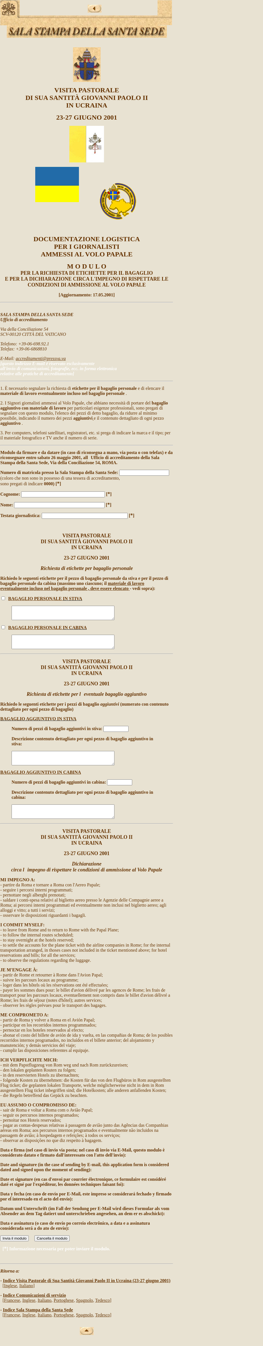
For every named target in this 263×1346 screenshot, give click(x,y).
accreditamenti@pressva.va (41, 358)
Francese (12, 1310)
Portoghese (64, 1310)
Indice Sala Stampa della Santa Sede (38, 1320)
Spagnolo (84, 1310)
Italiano (26, 1295)
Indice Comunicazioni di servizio (34, 1305)
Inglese (10, 1295)
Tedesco (102, 1310)
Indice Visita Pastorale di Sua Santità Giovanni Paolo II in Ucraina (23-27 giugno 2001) (86, 1290)
